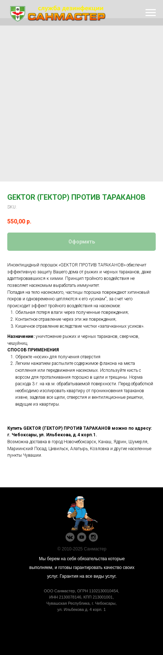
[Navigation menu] (151, 12)
